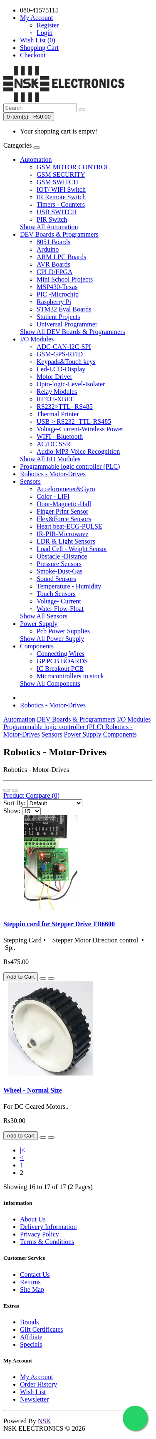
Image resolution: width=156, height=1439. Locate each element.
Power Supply (38, 623)
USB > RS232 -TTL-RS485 (74, 421)
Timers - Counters (61, 204)
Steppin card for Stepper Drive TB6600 (59, 923)
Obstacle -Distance (62, 556)
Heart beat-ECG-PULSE (69, 526)
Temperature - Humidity (69, 586)
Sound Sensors (56, 578)
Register (48, 25)
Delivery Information (48, 1226)
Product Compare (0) (31, 795)
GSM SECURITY (61, 174)
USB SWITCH (57, 211)
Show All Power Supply (52, 638)
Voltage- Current (59, 601)
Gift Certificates (41, 1329)
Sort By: (14, 802)
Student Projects (58, 316)
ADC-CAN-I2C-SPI (64, 346)
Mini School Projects (65, 279)
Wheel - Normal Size (32, 1090)
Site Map (32, 1289)
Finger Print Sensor (62, 511)
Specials (31, 1344)
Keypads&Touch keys (66, 361)
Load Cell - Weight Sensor (72, 548)
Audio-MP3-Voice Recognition (78, 451)
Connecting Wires (60, 653)
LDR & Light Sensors (66, 541)
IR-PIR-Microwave (62, 533)
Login (44, 32)
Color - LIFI (53, 496)
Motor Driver (54, 376)
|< (22, 1150)
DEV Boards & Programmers (59, 234)
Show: (11, 810)
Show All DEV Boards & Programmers (72, 331)
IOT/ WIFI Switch (61, 189)
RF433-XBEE (55, 399)
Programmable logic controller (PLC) (70, 466)
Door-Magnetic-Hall (64, 503)
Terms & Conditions (47, 1241)
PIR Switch (52, 219)
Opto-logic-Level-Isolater (71, 384)
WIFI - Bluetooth (60, 436)
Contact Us (35, 1274)
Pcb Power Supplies (63, 631)
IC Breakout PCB (60, 668)
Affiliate (31, 1336)
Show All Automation (49, 226)
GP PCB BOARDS (62, 661)
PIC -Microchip (58, 294)
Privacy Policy (39, 1234)
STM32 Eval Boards (64, 309)
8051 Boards (53, 241)
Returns (30, 1282)
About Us (33, 1219)
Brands (29, 1321)
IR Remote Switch (61, 196)
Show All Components (50, 683)
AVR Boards (53, 264)
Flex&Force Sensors (64, 518)
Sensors (30, 481)
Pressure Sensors (59, 563)
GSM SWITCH (57, 181)
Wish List (33, 1391)
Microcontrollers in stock (70, 676)
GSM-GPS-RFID (60, 354)
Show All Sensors (43, 616)
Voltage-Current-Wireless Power (80, 429)
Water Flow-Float (60, 608)
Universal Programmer (67, 324)
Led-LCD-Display (61, 369)
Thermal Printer (58, 414)
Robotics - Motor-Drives (53, 473)
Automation (36, 159)
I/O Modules (37, 339)
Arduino (48, 249)
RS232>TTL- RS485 (65, 406)
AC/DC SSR (53, 444)
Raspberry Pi (54, 301)
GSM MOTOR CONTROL (73, 167)
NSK (44, 1420)
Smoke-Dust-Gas (59, 571)
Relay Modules (57, 391)
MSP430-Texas (57, 286)
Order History (38, 1384)
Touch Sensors (56, 593)
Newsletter (34, 1399)
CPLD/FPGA (54, 271)
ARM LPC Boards (61, 256)
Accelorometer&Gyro (66, 488)
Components (37, 646)
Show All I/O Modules (50, 458)
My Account (36, 1376)
